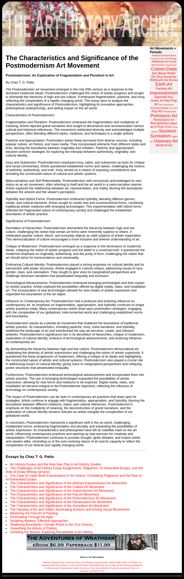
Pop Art (115, 565)
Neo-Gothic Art (63, 565)
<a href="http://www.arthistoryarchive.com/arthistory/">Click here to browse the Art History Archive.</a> (164, 100)
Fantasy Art (136, 562)
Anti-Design (87, 562)
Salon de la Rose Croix (84, 568)
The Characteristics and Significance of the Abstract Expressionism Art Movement (68, 483)
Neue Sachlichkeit (92, 565)
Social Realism (103, 568)
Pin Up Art (106, 565)
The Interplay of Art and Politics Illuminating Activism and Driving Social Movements (69, 509)
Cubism (111, 562)
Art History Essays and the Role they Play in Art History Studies (55, 464)
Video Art (134, 568)
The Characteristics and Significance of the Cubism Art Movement (57, 487)
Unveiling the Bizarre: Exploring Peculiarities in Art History (51, 532)
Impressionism (48, 565)
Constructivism (100, 562)
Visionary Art (85, 571)
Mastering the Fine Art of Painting (34, 513)
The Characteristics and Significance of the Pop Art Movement (54, 494)
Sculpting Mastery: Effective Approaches (39, 521)
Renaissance (54, 568)
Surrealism (124, 568)
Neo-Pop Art (77, 565)
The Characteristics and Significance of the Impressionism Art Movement (62, 490)
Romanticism (66, 568)
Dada (118, 562)
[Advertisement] (164, 210)
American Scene (73, 562)
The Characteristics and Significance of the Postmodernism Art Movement (63, 498)
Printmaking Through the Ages (32, 517)
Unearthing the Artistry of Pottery (33, 528)
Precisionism (126, 565)
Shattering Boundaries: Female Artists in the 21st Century (51, 524)
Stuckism (114, 568)
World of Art (99, 571)
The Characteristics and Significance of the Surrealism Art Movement (59, 506)
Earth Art (125, 562)
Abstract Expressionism (54, 562)
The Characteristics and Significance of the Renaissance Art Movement (61, 502)
